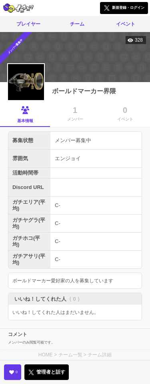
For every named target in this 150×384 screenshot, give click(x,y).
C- (57, 205)
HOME (45, 355)
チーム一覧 (70, 355)
